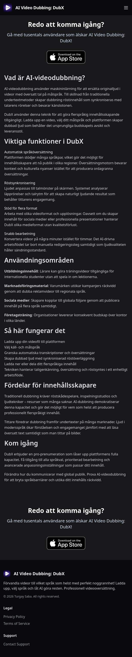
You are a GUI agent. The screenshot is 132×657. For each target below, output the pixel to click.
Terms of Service (16, 623)
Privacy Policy (14, 616)
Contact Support (16, 644)
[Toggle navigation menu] (126, 7)
